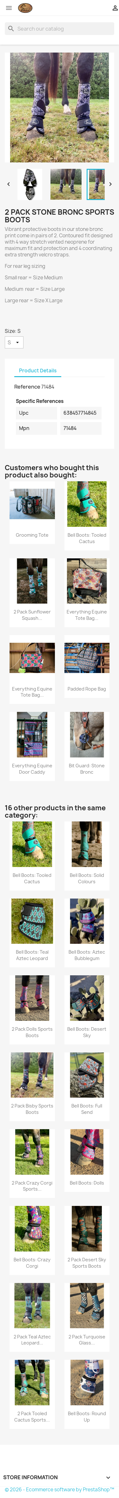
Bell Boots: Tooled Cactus (87, 538)
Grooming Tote (32, 535)
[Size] (14, 342)
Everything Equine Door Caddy (32, 769)
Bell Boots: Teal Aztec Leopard (32, 955)
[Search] (59, 28)
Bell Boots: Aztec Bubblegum (87, 955)
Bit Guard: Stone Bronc (87, 769)
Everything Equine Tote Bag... (87, 615)
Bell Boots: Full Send (86, 1109)
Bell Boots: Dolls (87, 1183)
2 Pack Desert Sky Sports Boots (87, 1263)
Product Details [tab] (37, 370)
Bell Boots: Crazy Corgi (32, 1263)
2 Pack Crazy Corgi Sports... (32, 1186)
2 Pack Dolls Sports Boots (32, 1032)
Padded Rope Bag (87, 689)
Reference (27, 386)
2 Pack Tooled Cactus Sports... (32, 1416)
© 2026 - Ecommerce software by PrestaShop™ (59, 1489)
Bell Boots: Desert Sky (86, 1032)
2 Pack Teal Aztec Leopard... (32, 1340)
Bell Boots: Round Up (87, 1416)
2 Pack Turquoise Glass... (87, 1340)
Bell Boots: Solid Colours (87, 878)
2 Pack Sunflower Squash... (32, 615)
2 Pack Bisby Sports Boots (32, 1109)
